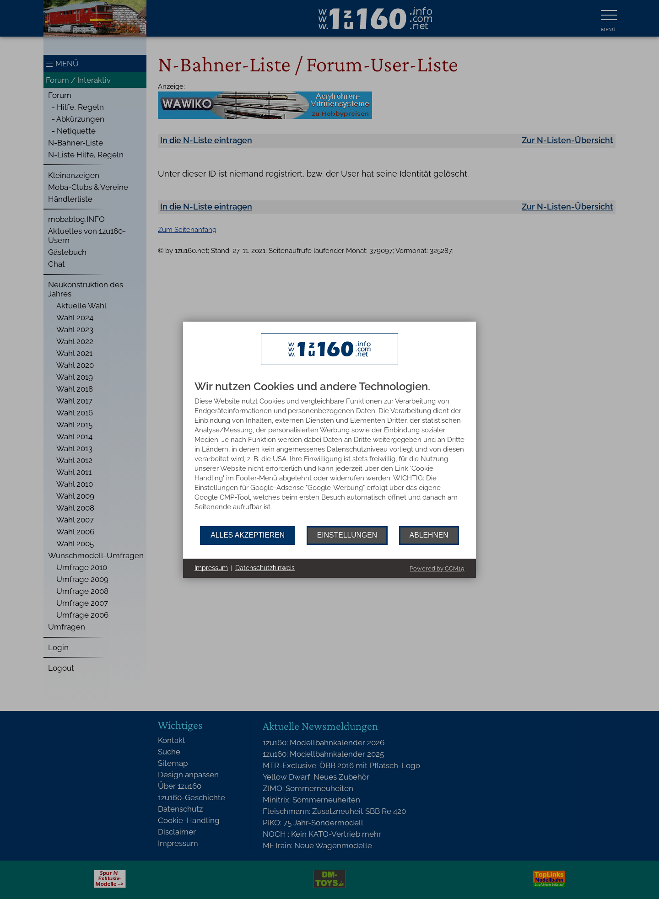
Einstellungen (347, 535)
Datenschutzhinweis (265, 567)
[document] (329, 453)
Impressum (211, 567)
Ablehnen (429, 535)
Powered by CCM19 (437, 568)
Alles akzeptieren (248, 535)
